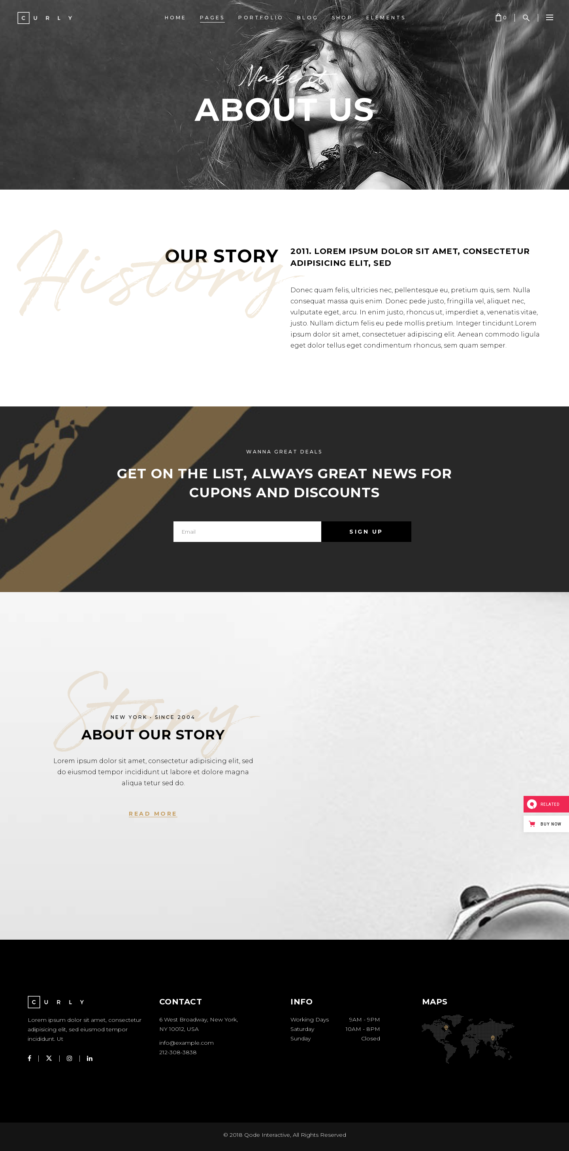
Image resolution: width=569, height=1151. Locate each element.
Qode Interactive (267, 1134)
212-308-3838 (178, 1052)
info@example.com (186, 1042)
